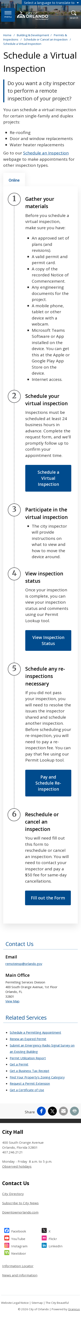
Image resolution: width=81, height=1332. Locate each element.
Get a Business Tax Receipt (29, 1071)
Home (7, 35)
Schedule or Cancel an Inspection (46, 39)
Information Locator (17, 1266)
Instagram (19, 1245)
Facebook (18, 1230)
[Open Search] (74, 15)
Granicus (74, 1309)
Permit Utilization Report (28, 1058)
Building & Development (33, 35)
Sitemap (37, 1303)
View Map (12, 1001)
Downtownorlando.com (20, 1212)
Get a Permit (19, 1064)
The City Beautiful (57, 1303)
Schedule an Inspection (46, 153)
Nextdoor (18, 1253)
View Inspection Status (48, 640)
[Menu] (8, 15)
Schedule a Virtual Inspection (48, 478)
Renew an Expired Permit (28, 1039)
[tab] (14, 180)
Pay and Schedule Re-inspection (48, 783)
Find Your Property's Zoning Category (37, 1077)
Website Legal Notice (15, 1303)
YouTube (18, 1238)
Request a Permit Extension (30, 1083)
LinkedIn (55, 1245)
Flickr (53, 1238)
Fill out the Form (48, 898)
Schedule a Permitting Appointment (35, 1032)
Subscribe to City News (20, 1203)
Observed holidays (17, 1166)
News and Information (19, 1275)
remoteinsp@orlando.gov (23, 963)
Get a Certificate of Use (27, 1090)
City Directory (13, 1194)
